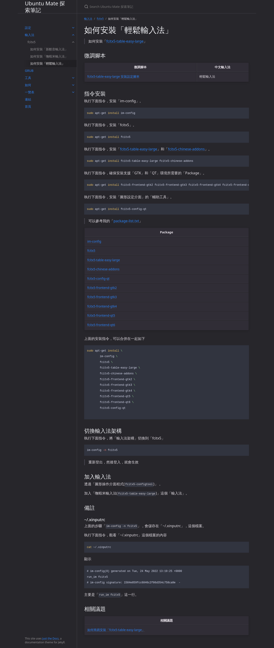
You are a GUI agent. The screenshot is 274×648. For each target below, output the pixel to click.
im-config (94, 241)
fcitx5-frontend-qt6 (101, 325)
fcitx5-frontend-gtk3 (102, 297)
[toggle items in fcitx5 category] (73, 42)
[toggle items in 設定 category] (73, 27)
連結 (28, 99)
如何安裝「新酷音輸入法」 (49, 49)
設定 (28, 28)
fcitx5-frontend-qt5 (101, 315)
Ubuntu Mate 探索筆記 (45, 6)
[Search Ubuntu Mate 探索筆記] (137, 6)
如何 (28, 85)
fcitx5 (32, 42)
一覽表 (29, 92)
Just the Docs (50, 638)
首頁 (28, 106)
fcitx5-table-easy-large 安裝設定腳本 (113, 76)
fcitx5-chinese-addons (186, 149)
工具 (28, 78)
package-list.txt (126, 220)
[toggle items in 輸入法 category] (73, 34)
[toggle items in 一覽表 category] (73, 92)
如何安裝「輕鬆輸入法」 (47, 63)
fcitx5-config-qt (98, 278)
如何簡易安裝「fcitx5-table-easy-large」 (116, 630)
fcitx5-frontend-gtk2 (102, 288)
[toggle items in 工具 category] (73, 77)
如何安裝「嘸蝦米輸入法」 (49, 56)
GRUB (29, 70)
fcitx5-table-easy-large (124, 41)
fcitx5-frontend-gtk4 (102, 306)
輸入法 (29, 35)
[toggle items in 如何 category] (73, 85)
